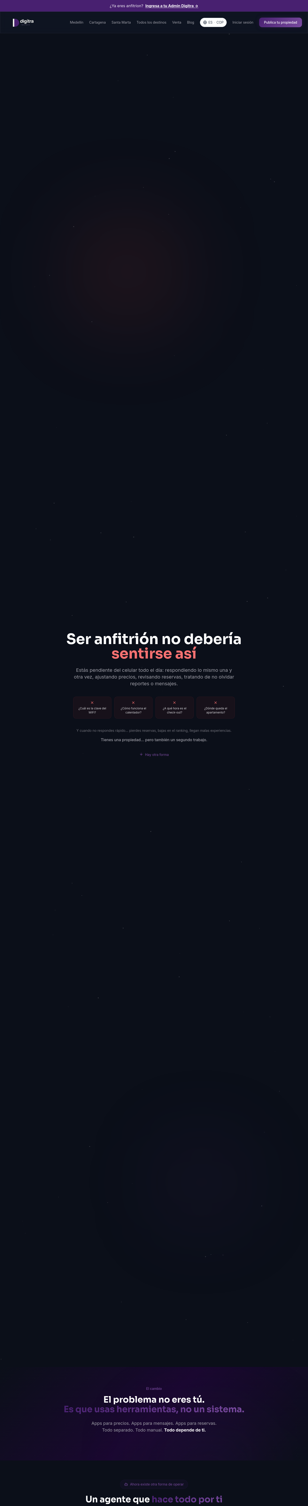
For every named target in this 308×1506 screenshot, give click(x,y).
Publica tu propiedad (280, 22)
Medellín (76, 22)
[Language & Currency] (213, 22)
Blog (190, 22)
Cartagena (97, 22)
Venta (176, 22)
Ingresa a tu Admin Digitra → (171, 5)
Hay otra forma (154, 754)
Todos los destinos (152, 22)
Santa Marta (121, 22)
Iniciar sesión (242, 22)
